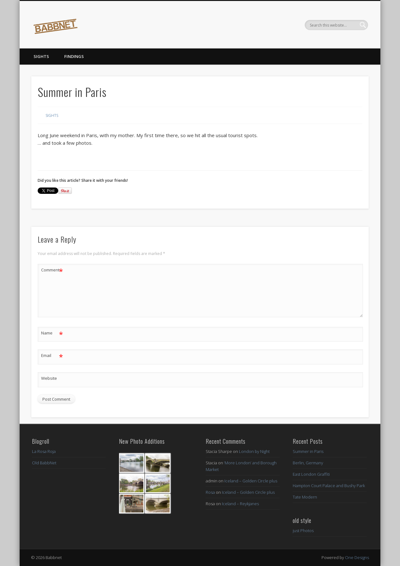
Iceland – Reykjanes (240, 503)
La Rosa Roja (44, 451)
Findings (74, 56)
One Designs (357, 557)
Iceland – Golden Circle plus (250, 481)
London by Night (254, 451)
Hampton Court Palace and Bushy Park (329, 485)
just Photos (303, 530)
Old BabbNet (44, 463)
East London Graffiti (311, 474)
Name (52, 333)
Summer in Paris (308, 451)
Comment (52, 270)
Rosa (210, 492)
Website (49, 378)
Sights (41, 56)
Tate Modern (305, 497)
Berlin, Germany (308, 463)
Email (52, 355)
